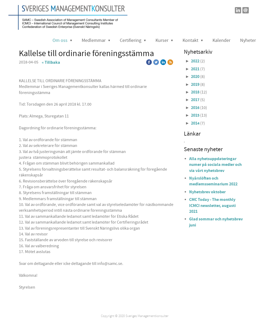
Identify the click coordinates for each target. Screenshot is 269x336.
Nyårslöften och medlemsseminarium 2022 (213, 181)
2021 (195, 69)
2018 (195, 92)
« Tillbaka (51, 62)
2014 (195, 123)
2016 (195, 108)
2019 (195, 84)
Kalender (221, 40)
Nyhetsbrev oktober (207, 192)
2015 (195, 115)
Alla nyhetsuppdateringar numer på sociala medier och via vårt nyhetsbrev (215, 165)
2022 (195, 61)
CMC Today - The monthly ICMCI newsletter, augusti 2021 (212, 205)
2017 (195, 100)
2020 (195, 77)
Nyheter (248, 40)
